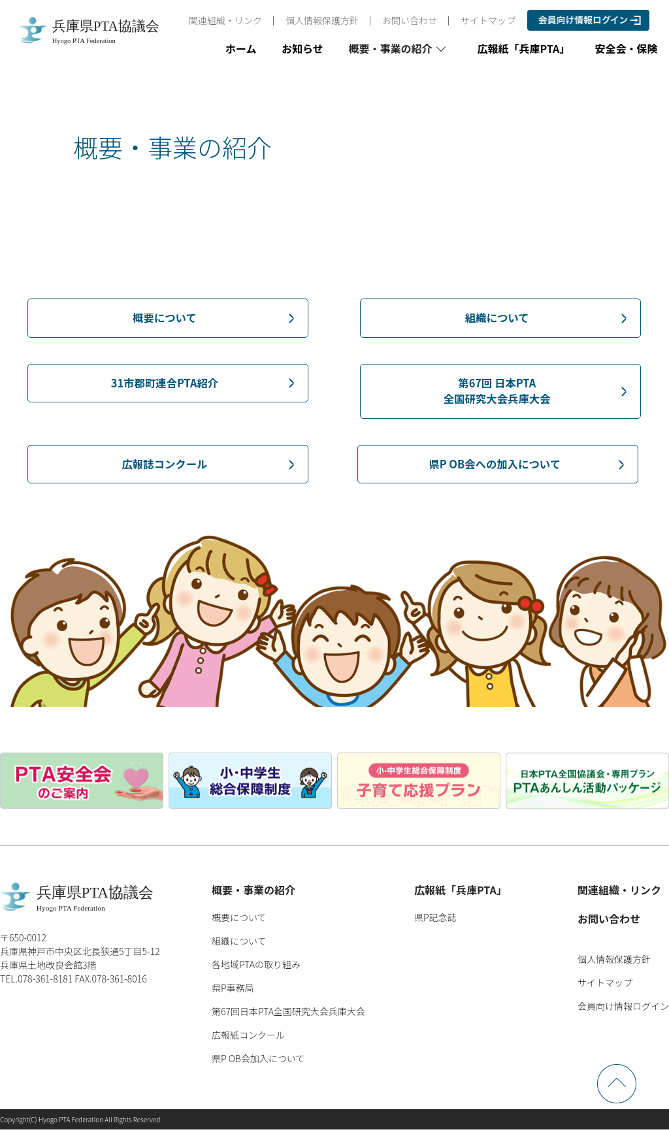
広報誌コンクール (165, 469)
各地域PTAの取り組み (256, 970)
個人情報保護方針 (322, 20)
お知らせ (302, 48)
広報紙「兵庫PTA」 (524, 48)
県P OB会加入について (258, 1064)
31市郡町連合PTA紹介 (165, 384)
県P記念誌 (435, 923)
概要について (164, 318)
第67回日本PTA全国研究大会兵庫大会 (288, 1017)
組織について (497, 318)
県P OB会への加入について (494, 469)
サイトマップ (488, 20)
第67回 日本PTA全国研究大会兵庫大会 (497, 393)
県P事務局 (233, 994)
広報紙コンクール (248, 1041)
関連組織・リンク (225, 20)
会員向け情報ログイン (623, 1012)
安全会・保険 (626, 48)
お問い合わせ (409, 20)
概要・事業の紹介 (253, 896)
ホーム (241, 48)
